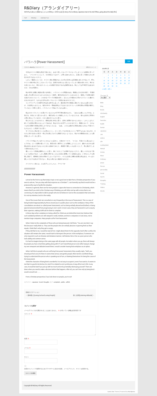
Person (102, 166)
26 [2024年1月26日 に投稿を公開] (125, 83)
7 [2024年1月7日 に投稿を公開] (104, 78)
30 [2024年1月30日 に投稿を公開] (112, 86)
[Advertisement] (78, 39)
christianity (103, 113)
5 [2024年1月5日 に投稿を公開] (124, 75)
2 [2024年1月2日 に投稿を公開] (112, 75)
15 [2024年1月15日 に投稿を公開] (108, 80)
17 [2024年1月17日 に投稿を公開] (116, 80)
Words (102, 191)
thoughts (46, 282)
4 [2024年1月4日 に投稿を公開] (120, 75)
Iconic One (111, 391)
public (63, 282)
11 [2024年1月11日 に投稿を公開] (120, 78)
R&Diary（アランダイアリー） (53, 7)
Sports (102, 177)
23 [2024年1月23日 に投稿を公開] (112, 83)
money (102, 152)
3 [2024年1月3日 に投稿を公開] (116, 75)
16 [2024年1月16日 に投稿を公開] (112, 80)
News (102, 155)
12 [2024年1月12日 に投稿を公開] (125, 78)
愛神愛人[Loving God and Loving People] (40, 295)
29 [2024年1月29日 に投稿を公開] (108, 86)
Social (41, 282)
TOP (25, 18)
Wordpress (131, 391)
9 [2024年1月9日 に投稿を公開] (112, 78)
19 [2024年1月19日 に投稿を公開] (125, 80)
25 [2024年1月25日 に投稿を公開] (120, 83)
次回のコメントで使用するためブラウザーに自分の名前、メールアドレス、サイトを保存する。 (57, 369)
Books (102, 109)
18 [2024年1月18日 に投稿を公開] (120, 80)
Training (102, 184)
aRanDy (32, 67)
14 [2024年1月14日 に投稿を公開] (104, 80)
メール (27, 348)
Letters (102, 138)
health (102, 124)
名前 (26, 338)
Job (101, 134)
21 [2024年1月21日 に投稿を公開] (104, 83)
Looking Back (104, 145)
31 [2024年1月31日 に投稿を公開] (116, 86)
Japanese (35, 282)
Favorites (103, 120)
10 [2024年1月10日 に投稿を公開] (116, 78)
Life (101, 141)
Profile (33, 18)
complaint (57, 282)
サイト (26, 357)
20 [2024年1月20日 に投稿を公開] (129, 80)
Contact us (45, 18)
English (102, 116)
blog (101, 106)
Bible (101, 102)
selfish (68, 282)
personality (103, 169)
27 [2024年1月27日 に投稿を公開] (129, 83)
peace (102, 162)
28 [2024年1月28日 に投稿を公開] (104, 86)
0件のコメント (91, 67)
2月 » (109, 89)
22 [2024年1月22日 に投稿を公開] (108, 83)
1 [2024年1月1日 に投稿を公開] (108, 75)
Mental (102, 148)
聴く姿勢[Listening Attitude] (83, 295)
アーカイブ (104, 95)
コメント (28, 314)
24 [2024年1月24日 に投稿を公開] (116, 83)
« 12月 (104, 89)
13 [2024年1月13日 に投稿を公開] (129, 78)
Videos (102, 187)
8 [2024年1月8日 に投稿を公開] (108, 78)
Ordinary (103, 159)
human (102, 127)
